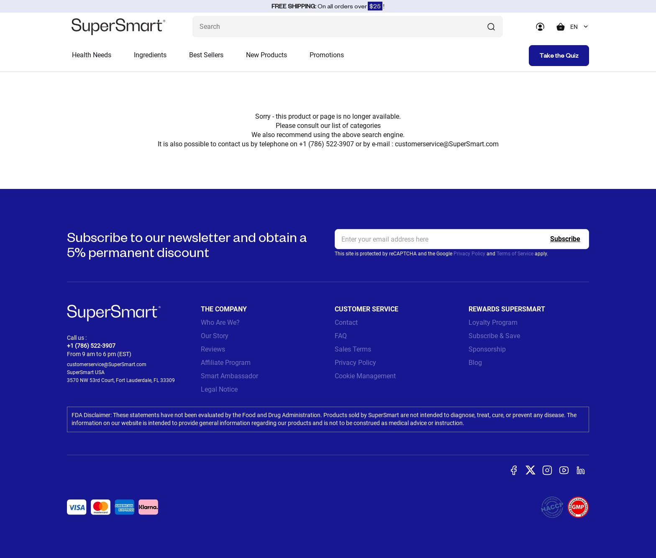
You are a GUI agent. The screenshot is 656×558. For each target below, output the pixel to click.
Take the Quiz (559, 55)
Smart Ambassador (229, 376)
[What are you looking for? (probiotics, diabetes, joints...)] (347, 26)
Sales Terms (353, 349)
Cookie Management (365, 376)
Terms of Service (515, 254)
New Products (266, 55)
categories (365, 126)
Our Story (214, 336)
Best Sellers (206, 55)
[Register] (565, 239)
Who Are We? (220, 322)
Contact (346, 322)
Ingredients (150, 55)
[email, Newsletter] (462, 239)
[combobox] (579, 26)
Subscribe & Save (494, 336)
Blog (475, 363)
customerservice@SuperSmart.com (447, 144)
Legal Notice (219, 389)
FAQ (341, 336)
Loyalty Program (493, 322)
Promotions (327, 55)
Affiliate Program (226, 363)
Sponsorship (487, 349)
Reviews (213, 349)
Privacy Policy (469, 254)
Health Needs (91, 55)
